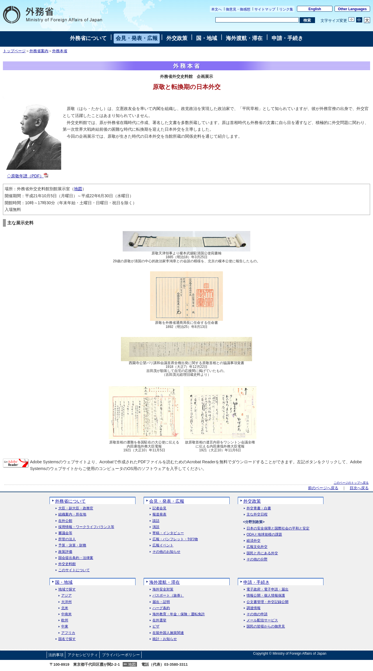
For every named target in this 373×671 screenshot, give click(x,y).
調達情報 (254, 608)
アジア (66, 595)
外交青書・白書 (259, 508)
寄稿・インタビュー (168, 533)
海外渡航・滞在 (244, 38)
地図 (78, 188)
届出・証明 (161, 602)
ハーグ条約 (161, 608)
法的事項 (56, 655)
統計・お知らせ (164, 639)
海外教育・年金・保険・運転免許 (178, 614)
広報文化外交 (257, 547)
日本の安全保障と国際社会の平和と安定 (278, 528)
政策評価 (65, 552)
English (315, 9)
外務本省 (59, 51)
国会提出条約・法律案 (75, 558)
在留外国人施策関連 (168, 633)
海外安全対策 (162, 589)
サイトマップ (264, 9)
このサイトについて (74, 570)
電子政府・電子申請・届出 (267, 589)
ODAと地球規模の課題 (264, 535)
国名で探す (67, 639)
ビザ (155, 626)
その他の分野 (257, 559)
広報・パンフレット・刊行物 (175, 539)
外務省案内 (38, 51)
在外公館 (65, 521)
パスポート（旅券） (168, 595)
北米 (64, 608)
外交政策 (176, 38)
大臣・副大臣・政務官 (75, 508)
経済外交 (254, 541)
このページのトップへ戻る (351, 482)
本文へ (216, 9)
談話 (155, 521)
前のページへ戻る (323, 488)
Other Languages (352, 9)
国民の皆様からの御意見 (266, 626)
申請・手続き (287, 38)
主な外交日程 (257, 514)
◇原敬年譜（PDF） (27, 176)
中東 (64, 626)
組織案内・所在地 (72, 514)
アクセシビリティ (83, 655)
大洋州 (66, 602)
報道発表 (159, 514)
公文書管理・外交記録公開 (267, 602)
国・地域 (206, 38)
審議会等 (65, 533)
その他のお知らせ (166, 552)
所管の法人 (67, 539)
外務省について (88, 38)
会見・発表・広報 (137, 38)
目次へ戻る (359, 488)
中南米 (66, 614)
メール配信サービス (262, 620)
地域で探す (67, 589)
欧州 (64, 620)
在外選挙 (159, 620)
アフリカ (68, 633)
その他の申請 (257, 614)
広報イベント (162, 545)
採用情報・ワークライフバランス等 (86, 527)
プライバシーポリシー (121, 655)
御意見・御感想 (238, 9)
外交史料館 (67, 564)
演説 (155, 527)
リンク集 (286, 9)
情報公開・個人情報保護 (266, 595)
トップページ (14, 51)
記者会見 (159, 508)
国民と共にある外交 (262, 553)
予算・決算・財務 (72, 545)
